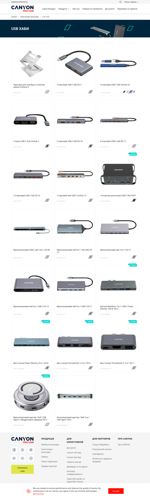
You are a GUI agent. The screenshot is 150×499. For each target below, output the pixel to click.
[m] (14, 458)
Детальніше (38, 494)
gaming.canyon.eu (19, 2)
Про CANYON (124, 444)
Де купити (71, 448)
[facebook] (14, 450)
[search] (120, 2)
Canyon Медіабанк (100, 444)
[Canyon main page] (22, 9)
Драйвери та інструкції (77, 466)
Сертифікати (98, 454)
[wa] (22, 450)
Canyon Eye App (74, 457)
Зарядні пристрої (49, 466)
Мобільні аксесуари (50, 444)
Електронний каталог (102, 449)
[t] (31, 450)
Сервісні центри (74, 462)
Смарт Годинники (49, 461)
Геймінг (44, 456)
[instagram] (31, 458)
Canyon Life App (74, 452)
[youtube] (22, 458)
